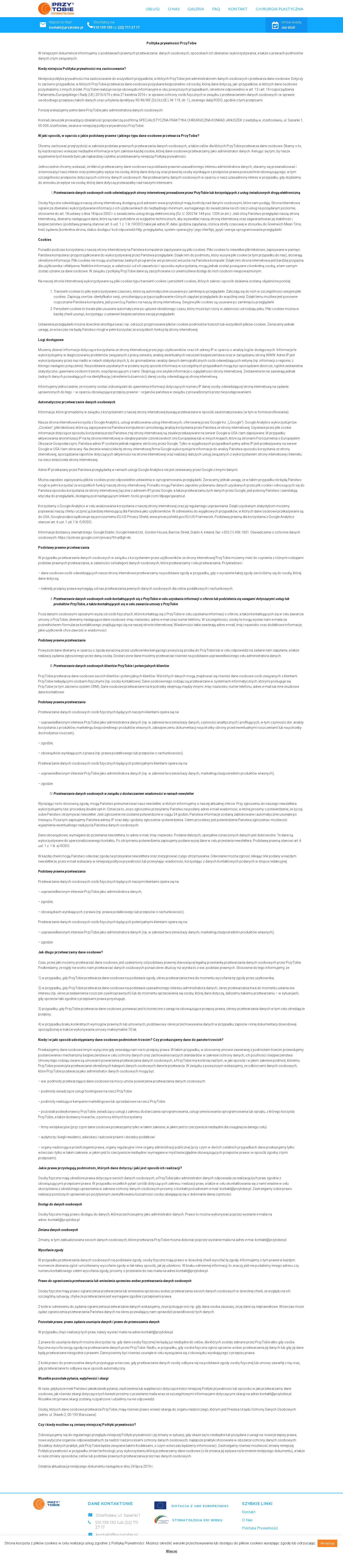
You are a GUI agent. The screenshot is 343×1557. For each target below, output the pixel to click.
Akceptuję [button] (327, 1543)
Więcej (171, 1551)
